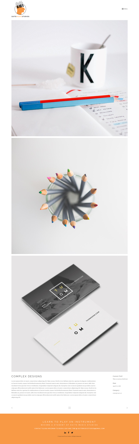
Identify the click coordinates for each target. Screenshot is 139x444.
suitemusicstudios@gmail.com (91, 428)
